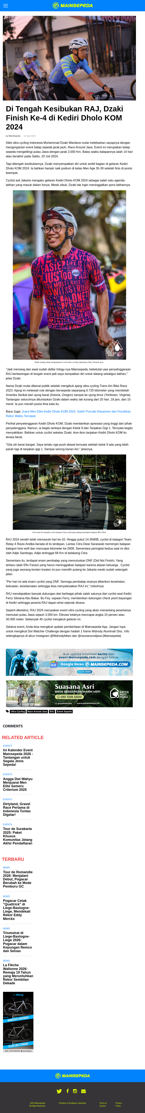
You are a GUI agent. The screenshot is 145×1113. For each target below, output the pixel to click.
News (6, 867)
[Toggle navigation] (5, 5)
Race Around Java (37, 711)
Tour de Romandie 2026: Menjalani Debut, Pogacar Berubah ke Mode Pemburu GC (18, 879)
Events (7, 746)
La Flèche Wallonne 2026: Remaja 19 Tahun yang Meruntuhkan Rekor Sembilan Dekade (18, 974)
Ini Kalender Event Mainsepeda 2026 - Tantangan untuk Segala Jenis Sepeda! (18, 757)
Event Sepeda (64, 711)
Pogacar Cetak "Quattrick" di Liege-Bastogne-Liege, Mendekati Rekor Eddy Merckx (16, 910)
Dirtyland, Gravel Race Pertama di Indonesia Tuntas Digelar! (17, 809)
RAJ (52, 711)
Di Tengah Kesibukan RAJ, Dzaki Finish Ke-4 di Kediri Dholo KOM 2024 (64, 118)
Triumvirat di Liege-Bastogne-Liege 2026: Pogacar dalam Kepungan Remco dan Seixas (17, 942)
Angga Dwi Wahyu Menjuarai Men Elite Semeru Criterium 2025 (17, 784)
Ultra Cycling (18, 711)
